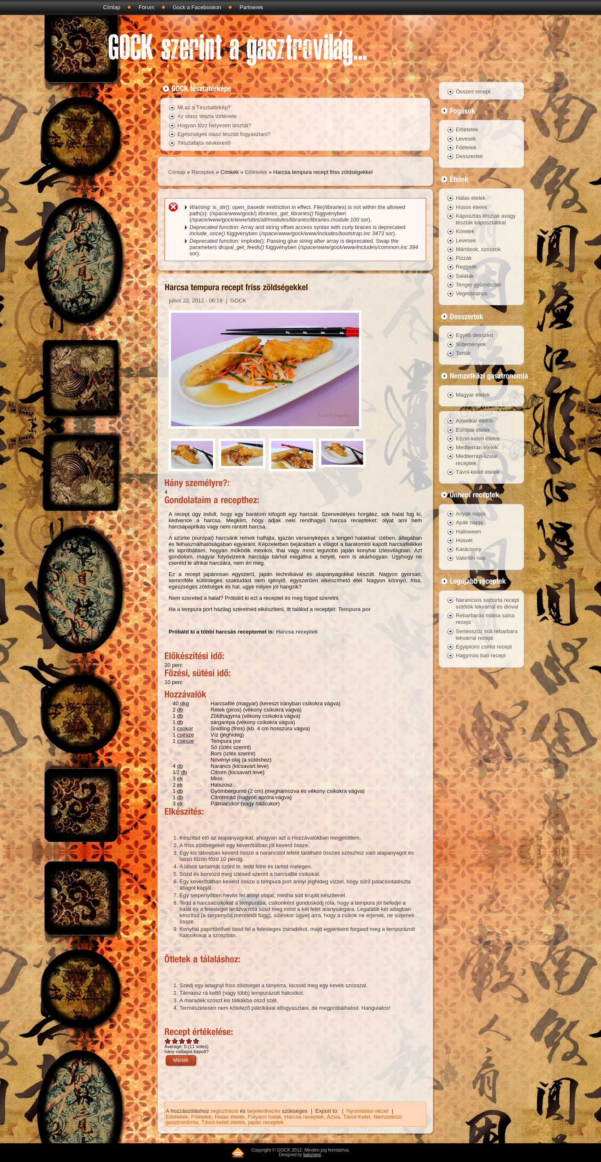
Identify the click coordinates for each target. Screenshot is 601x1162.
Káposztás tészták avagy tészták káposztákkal (486, 219)
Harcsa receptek (297, 632)
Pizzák (464, 258)
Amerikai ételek (474, 421)
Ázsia (333, 1117)
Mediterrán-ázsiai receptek (476, 459)
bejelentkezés (263, 1111)
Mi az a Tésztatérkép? (204, 107)
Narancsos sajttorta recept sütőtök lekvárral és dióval (487, 603)
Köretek (465, 231)
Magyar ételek (473, 395)
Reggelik (466, 267)
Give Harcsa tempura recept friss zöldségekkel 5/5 (196, 1041)
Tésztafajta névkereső (203, 143)
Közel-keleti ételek (478, 438)
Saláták (465, 276)
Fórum (146, 7)
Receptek (203, 172)
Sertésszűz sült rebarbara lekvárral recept (487, 634)
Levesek (466, 139)
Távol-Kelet (357, 1117)
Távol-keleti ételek (223, 1122)
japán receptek (265, 1122)
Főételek (201, 1117)
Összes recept (473, 91)
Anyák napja (471, 514)
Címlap (111, 7)
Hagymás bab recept (481, 655)
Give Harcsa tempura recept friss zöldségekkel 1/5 (168, 1041)
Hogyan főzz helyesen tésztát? (214, 125)
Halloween (468, 531)
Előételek (256, 172)
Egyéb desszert (474, 335)
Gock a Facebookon (197, 7)
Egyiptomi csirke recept (484, 647)
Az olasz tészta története (207, 116)
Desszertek (469, 156)
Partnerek (251, 7)
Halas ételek (230, 1117)
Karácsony (468, 549)
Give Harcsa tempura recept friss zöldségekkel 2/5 (175, 1041)
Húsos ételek (471, 207)
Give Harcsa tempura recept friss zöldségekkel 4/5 (189, 1041)
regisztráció (224, 1111)
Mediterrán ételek (476, 447)
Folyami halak (264, 1117)
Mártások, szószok (478, 249)
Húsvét (464, 540)
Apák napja (469, 522)
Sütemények (471, 344)
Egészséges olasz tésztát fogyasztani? (223, 134)
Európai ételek (473, 430)
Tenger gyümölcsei (478, 285)
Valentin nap (470, 558)
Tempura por (354, 609)
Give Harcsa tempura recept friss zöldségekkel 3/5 (182, 1041)
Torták (463, 353)
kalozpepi (312, 1154)
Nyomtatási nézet (367, 1111)
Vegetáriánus (471, 293)
